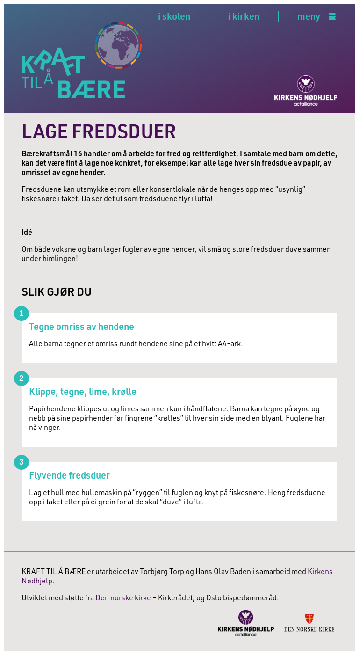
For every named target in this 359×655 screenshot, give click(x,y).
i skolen (174, 16)
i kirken (243, 16)
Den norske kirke (123, 597)
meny (308, 16)
